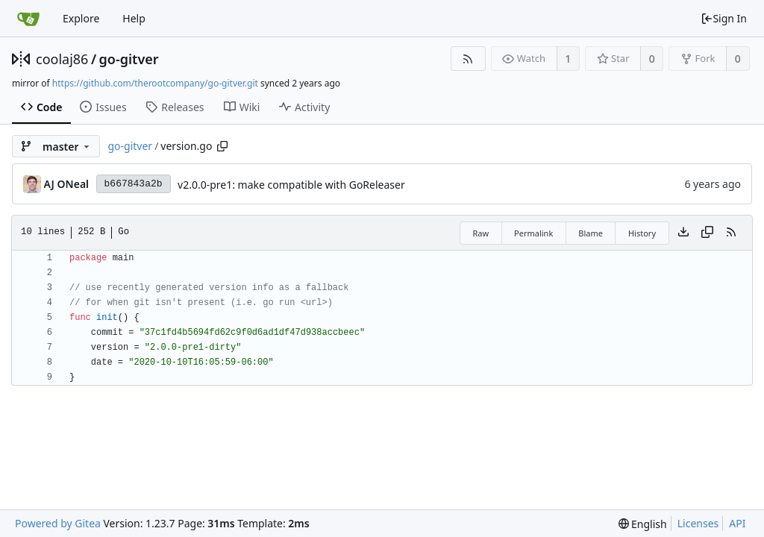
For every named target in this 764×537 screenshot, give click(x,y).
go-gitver (129, 58)
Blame (590, 233)
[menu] (643, 524)
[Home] (28, 18)
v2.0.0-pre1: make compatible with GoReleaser (291, 185)
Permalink (533, 233)
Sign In (724, 18)
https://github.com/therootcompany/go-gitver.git (155, 83)
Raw (480, 233)
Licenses (698, 523)
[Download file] (683, 232)
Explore (81, 18)
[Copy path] (222, 146)
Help (133, 18)
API (737, 523)
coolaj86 (62, 58)
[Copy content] (707, 232)
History (642, 233)
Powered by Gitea (58, 523)
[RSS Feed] (468, 58)
